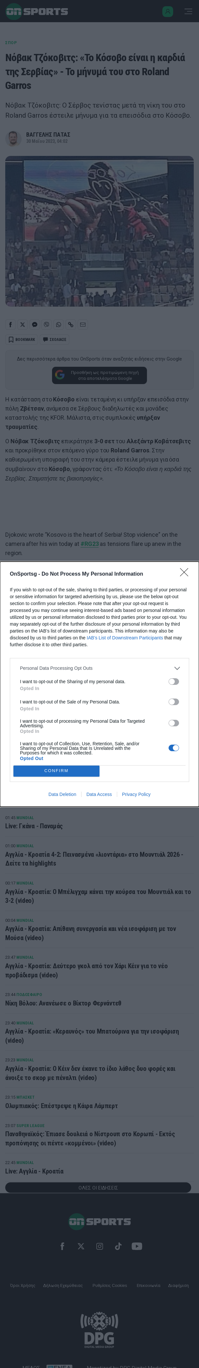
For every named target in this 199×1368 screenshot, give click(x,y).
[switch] (174, 681)
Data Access (99, 794)
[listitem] (99, 668)
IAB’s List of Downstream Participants (125, 637)
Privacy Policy (136, 794)
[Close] (186, 574)
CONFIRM (56, 770)
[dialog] (99, 684)
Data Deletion (62, 794)
